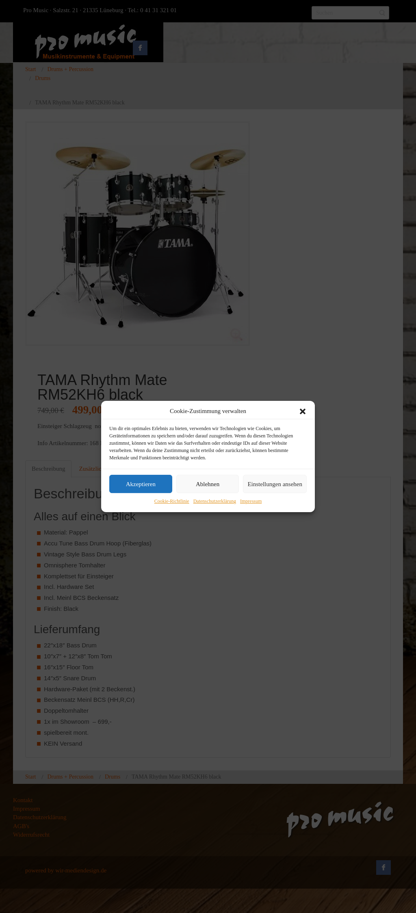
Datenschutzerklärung (214, 501)
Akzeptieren (141, 484)
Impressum (251, 501)
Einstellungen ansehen (274, 484)
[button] (303, 411)
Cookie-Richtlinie (171, 501)
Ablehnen (207, 484)
